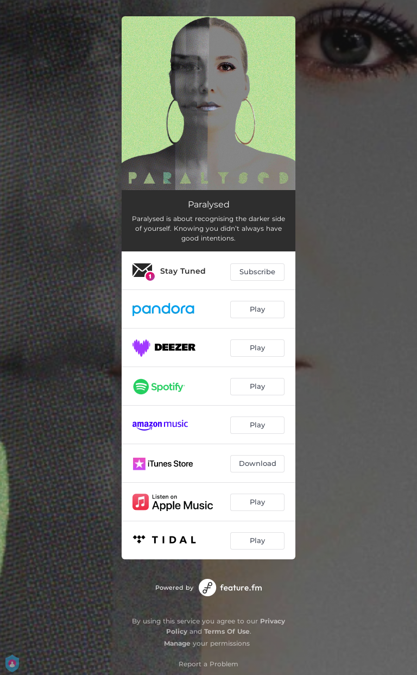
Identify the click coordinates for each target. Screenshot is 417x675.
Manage (177, 643)
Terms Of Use (227, 631)
